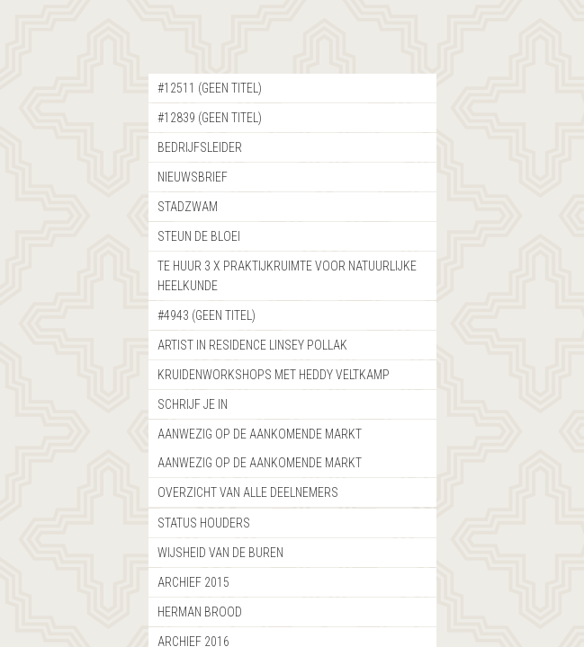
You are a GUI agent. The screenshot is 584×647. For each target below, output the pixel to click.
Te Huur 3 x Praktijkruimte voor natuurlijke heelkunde (287, 276)
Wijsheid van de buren (220, 552)
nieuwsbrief (192, 177)
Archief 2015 (193, 582)
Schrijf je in (192, 404)
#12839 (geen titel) (209, 118)
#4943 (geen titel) (206, 315)
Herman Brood (199, 612)
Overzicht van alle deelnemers (247, 492)
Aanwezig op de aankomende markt (259, 434)
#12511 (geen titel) (209, 88)
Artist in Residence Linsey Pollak (252, 345)
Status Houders (203, 523)
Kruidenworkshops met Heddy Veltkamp (273, 375)
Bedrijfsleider (199, 147)
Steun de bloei (198, 236)
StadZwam (187, 206)
